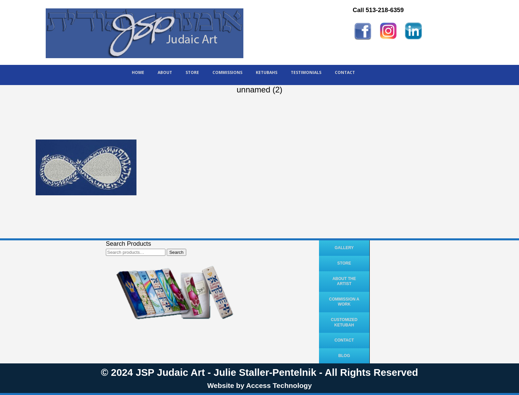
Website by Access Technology (259, 385)
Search (176, 252)
